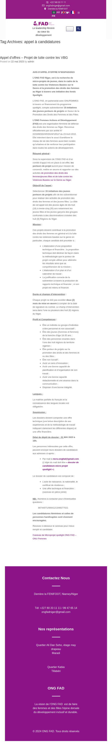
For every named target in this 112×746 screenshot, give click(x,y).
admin (31, 61)
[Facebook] (63, 12)
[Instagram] (80, 12)
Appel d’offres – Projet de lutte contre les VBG (34, 57)
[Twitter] (68, 12)
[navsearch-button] (78, 28)
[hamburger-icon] (70, 28)
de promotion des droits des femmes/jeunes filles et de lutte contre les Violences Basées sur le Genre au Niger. (52, 176)
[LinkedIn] (74, 12)
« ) (60, 466)
